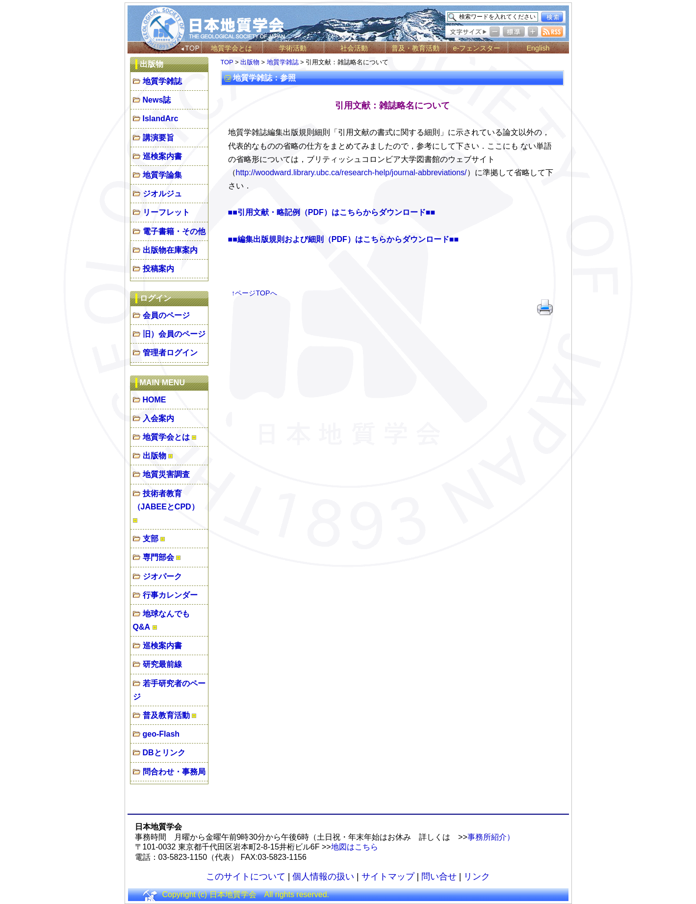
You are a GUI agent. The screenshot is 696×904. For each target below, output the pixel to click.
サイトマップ (387, 876)
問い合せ (439, 876)
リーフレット (166, 212)
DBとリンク (164, 752)
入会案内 (158, 418)
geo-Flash (161, 734)
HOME (154, 400)
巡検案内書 (162, 156)
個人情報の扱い (323, 876)
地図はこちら (354, 847)
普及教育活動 (166, 715)
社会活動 (354, 48)
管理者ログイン (170, 352)
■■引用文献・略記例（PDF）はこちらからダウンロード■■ (332, 212)
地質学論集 (162, 175)
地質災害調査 (166, 474)
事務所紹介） (491, 837)
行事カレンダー (170, 595)
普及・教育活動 (415, 48)
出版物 (154, 456)
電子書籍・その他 (174, 231)
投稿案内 (158, 269)
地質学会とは (231, 48)
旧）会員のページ (174, 334)
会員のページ (166, 315)
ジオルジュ (162, 193)
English (537, 48)
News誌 (157, 100)
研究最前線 (162, 664)
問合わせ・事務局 (174, 772)
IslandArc (161, 118)
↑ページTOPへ (254, 293)
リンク (477, 876)
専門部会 (158, 557)
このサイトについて (245, 876)
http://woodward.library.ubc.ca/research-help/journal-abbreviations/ (351, 172)
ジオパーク (162, 576)
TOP (227, 62)
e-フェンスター (477, 48)
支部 (150, 538)
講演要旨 (158, 137)
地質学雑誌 (162, 81)
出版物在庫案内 (170, 250)
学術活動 (293, 48)
